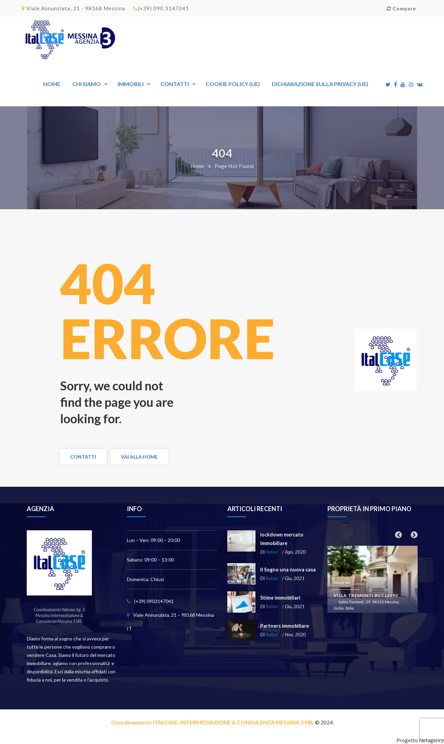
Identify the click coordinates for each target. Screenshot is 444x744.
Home (51, 84)
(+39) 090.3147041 (161, 8)
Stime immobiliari (280, 598)
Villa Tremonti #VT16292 (366, 595)
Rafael (272, 552)
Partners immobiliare (284, 626)
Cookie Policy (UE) (233, 84)
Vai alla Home (139, 457)
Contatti (174, 84)
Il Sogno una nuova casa (287, 569)
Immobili (131, 84)
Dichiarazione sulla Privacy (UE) (320, 84)
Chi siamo (86, 84)
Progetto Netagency (420, 740)
